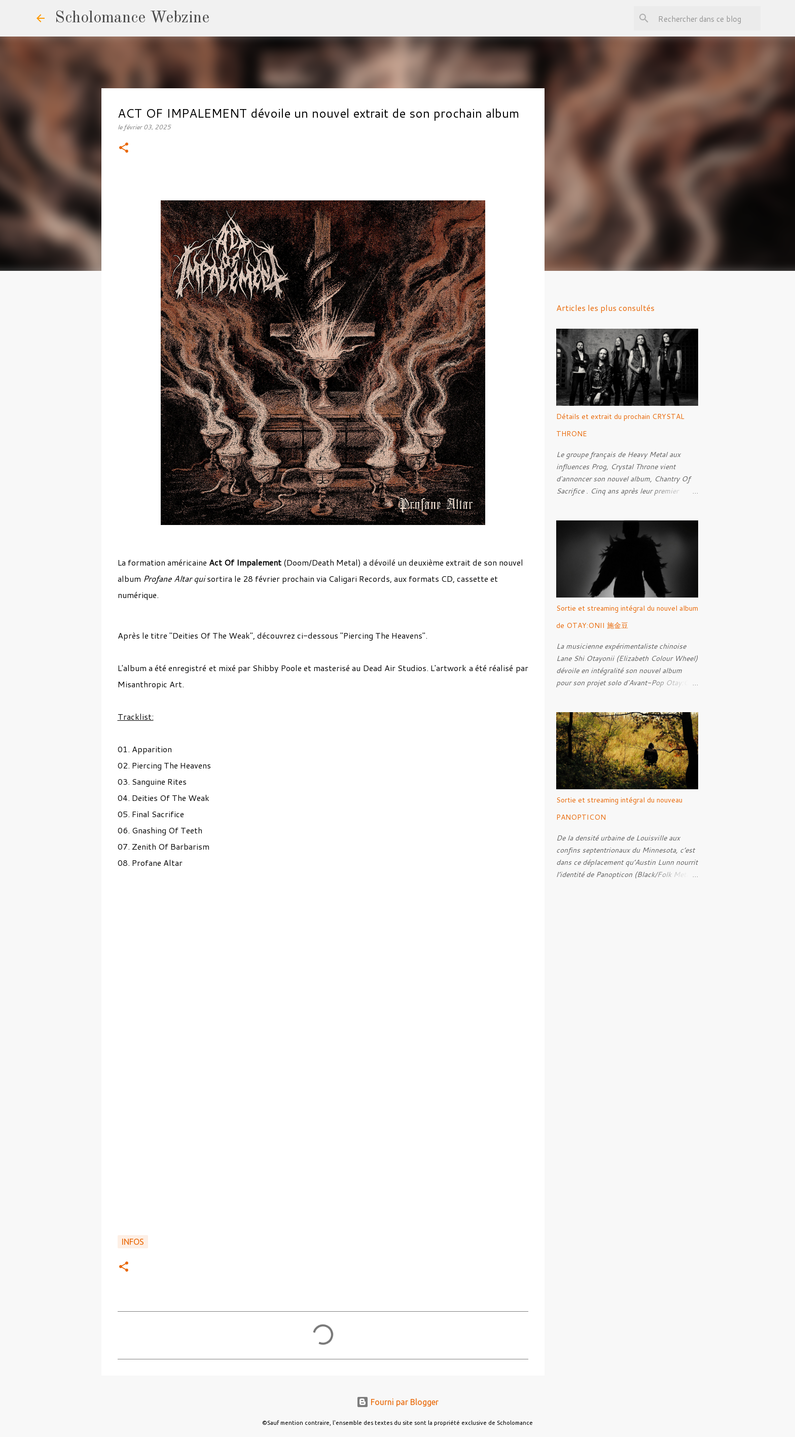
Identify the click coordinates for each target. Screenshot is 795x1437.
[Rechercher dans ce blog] (707, 18)
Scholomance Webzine (132, 18)
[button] (124, 148)
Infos (133, 1241)
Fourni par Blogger (397, 1402)
